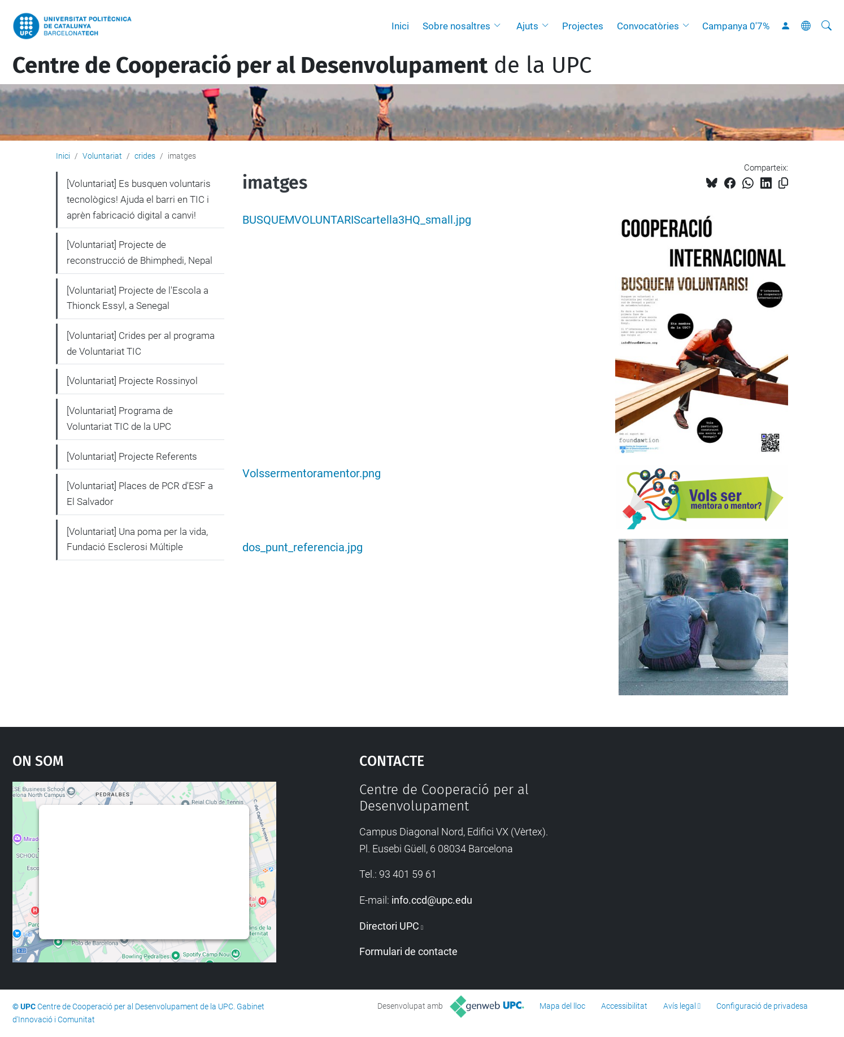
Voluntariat (102, 155)
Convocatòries (648, 26)
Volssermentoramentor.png (311, 473)
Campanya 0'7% (735, 26)
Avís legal (679, 1005)
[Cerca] (826, 26)
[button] (500, 26)
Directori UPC (389, 926)
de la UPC (301, 65)
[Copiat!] (783, 183)
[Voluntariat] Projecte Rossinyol (132, 380)
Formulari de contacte (408, 951)
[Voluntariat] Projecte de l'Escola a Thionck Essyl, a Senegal (137, 298)
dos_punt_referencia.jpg (302, 547)
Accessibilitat (624, 1005)
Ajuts (527, 26)
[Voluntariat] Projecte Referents (132, 456)
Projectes (582, 26)
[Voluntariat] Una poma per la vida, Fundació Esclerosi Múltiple (137, 539)
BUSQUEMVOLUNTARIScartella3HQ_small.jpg (356, 219)
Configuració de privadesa (762, 1005)
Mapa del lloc (562, 1005)
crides (144, 155)
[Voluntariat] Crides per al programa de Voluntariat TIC (141, 343)
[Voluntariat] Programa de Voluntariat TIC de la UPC (120, 418)
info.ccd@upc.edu (431, 900)
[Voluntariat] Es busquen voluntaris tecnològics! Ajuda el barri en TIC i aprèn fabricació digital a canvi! (139, 199)
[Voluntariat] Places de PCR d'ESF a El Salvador (140, 493)
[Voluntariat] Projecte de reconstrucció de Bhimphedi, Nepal (139, 252)
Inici (400, 26)
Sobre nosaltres (456, 26)
